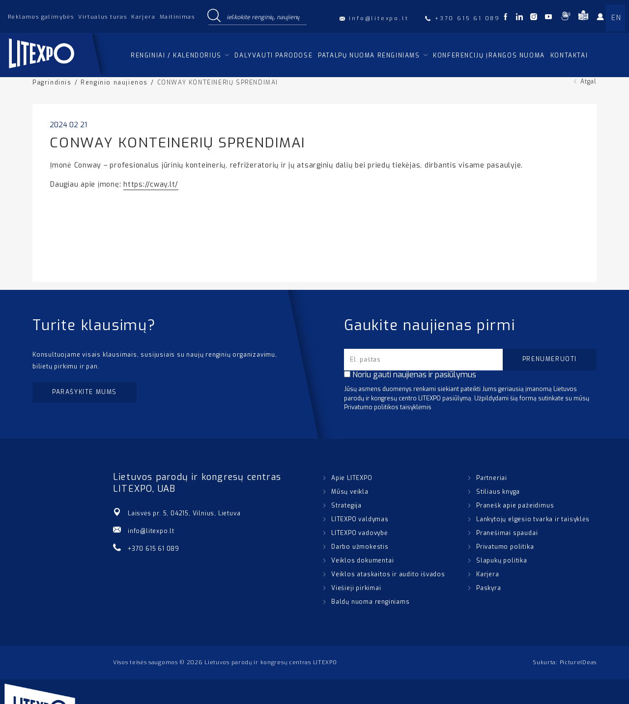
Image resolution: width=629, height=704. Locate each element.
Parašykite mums (84, 392)
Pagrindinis (52, 82)
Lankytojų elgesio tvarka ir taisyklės (533, 519)
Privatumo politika (505, 547)
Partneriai (491, 478)
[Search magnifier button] (213, 16)
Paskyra (488, 588)
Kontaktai (569, 55)
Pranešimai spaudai (507, 533)
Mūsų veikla (350, 492)
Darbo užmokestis (360, 547)
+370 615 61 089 (153, 549)
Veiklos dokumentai (362, 560)
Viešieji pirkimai (356, 588)
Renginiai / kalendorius (176, 55)
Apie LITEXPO (351, 478)
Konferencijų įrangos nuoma (489, 55)
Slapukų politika (501, 560)
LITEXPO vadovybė (359, 533)
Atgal (588, 81)
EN (616, 18)
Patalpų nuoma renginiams (369, 55)
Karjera (143, 17)
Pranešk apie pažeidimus (515, 505)
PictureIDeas (578, 662)
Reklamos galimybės (41, 17)
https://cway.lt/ (150, 184)
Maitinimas (177, 17)
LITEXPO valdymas (360, 519)
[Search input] (264, 16)
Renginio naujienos (114, 82)
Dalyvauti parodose (273, 55)
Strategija (346, 505)
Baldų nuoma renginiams (370, 602)
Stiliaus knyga (498, 492)
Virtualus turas (102, 17)
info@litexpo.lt (151, 531)
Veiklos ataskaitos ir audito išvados (388, 574)
